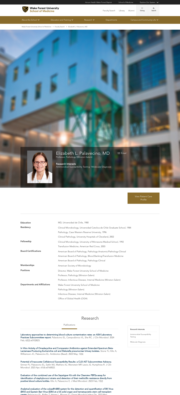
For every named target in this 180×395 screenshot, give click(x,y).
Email (123, 153)
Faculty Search (109, 10)
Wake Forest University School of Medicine (36, 27)
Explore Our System (147, 2)
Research (88, 20)
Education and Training (61, 20)
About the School (29, 20)
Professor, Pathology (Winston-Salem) (74, 157)
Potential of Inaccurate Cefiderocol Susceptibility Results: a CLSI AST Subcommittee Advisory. (66, 362)
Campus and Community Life (143, 20)
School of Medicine (126, 2)
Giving (142, 9)
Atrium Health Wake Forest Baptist (98, 2)
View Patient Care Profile (143, 198)
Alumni (131, 10)
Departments (111, 20)
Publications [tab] (69, 324)
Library (122, 10)
